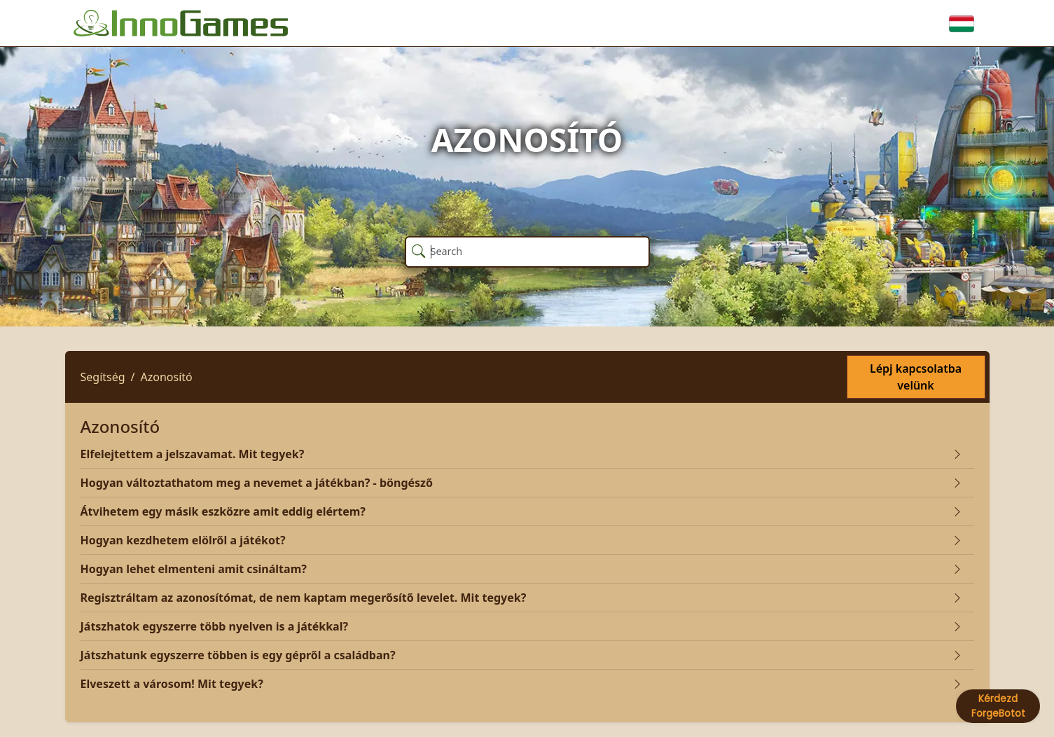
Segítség (103, 377)
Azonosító (167, 377)
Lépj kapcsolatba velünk (916, 377)
